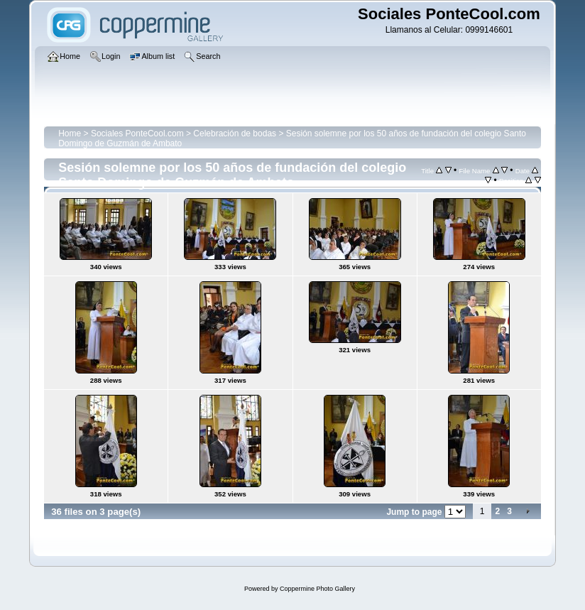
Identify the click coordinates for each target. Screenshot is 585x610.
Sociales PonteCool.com (137, 133)
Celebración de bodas (234, 133)
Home (69, 133)
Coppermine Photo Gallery (317, 588)
